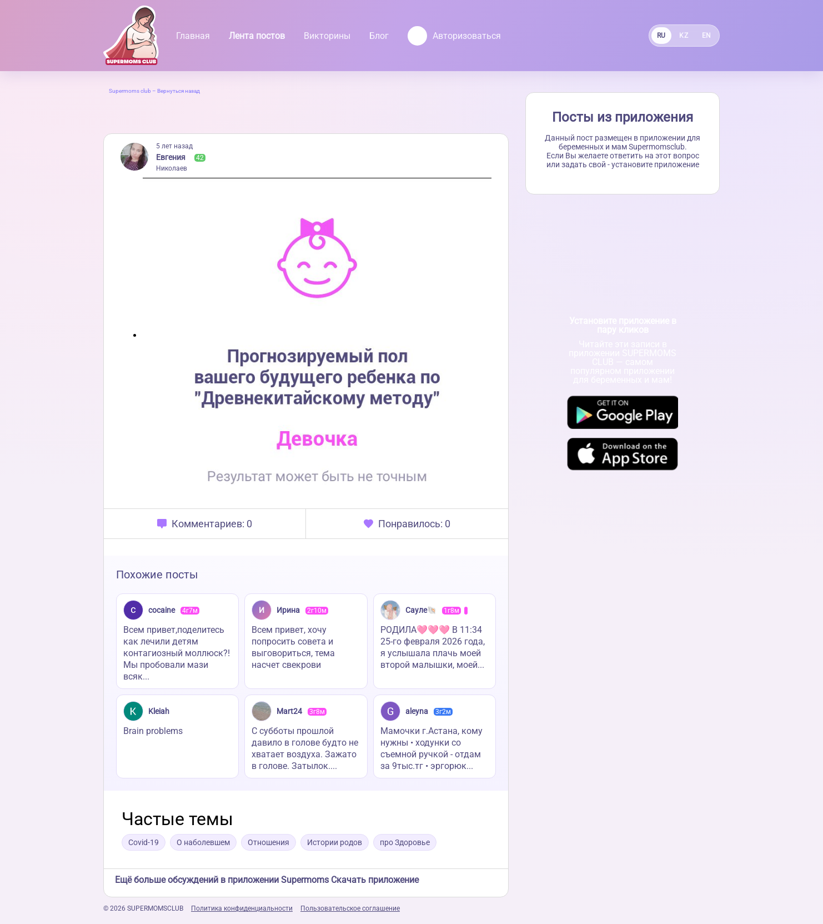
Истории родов (334, 842)
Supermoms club (130, 91)
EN (706, 35)
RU (661, 35)
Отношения (268, 842)
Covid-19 (143, 842)
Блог (379, 36)
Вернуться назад (178, 91)
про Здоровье (405, 842)
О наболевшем (203, 842)
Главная (193, 36)
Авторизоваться (454, 36)
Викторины (327, 36)
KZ (683, 35)
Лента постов (257, 36)
